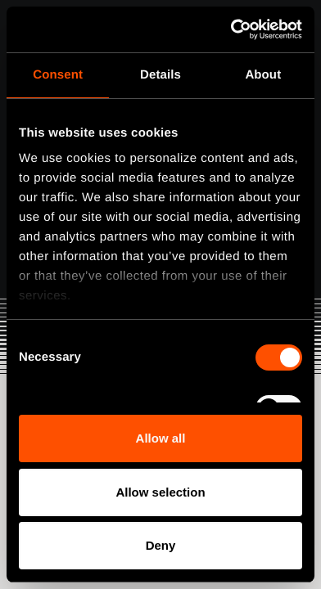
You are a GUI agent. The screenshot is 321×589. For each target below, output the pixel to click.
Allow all (161, 438)
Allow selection (160, 492)
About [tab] (263, 75)
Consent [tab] (58, 75)
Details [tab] (160, 75)
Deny (161, 545)
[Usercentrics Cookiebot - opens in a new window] (231, 29)
